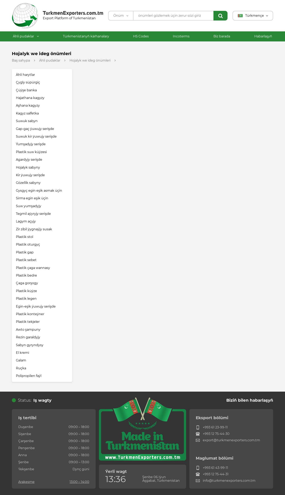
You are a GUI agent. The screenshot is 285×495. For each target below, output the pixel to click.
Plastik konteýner (30, 314)
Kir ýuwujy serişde (30, 175)
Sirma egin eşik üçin (32, 198)
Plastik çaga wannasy (33, 268)
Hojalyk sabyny (28, 167)
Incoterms (181, 36)
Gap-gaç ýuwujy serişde (35, 129)
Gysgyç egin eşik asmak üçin (39, 190)
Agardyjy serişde (29, 160)
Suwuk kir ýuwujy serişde (36, 136)
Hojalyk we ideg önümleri (90, 60)
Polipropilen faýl (28, 376)
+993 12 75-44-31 (212, 474)
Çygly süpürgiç (28, 82)
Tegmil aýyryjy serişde (33, 214)
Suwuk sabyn (27, 121)
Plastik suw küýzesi (31, 152)
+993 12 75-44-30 (213, 434)
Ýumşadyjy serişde (31, 144)
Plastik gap (25, 252)
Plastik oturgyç (28, 244)
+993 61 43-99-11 (212, 468)
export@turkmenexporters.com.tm (228, 440)
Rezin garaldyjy (28, 337)
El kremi (22, 353)
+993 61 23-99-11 (212, 427)
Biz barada (221, 36)
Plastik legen (26, 298)
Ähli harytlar (25, 75)
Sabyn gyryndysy (29, 345)
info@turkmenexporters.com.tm (225, 481)
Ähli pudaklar (26, 36)
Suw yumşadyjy (28, 206)
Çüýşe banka (26, 90)
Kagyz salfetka (27, 113)
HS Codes (141, 36)
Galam (21, 360)
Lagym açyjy (26, 221)
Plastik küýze (26, 291)
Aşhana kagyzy (28, 105)
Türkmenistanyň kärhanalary (86, 36)
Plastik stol (24, 237)
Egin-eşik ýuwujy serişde (36, 306)
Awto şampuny (28, 329)
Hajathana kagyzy (30, 98)
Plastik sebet (26, 260)
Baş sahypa (21, 60)
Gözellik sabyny (28, 183)
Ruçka (21, 368)
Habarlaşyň (263, 36)
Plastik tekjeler (28, 322)
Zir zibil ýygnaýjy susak (34, 229)
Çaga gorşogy (27, 283)
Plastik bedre (26, 275)
